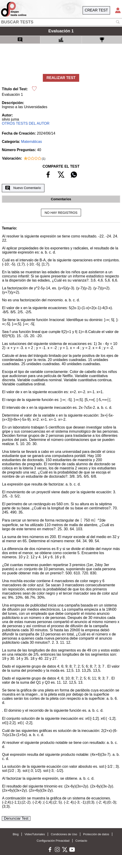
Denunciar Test (16, 818)
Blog (16, 834)
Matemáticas (31, 142)
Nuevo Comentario (23, 188)
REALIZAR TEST (61, 78)
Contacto (81, 840)
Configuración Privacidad (53, 840)
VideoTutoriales (35, 834)
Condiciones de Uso (64, 834)
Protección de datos (96, 834)
